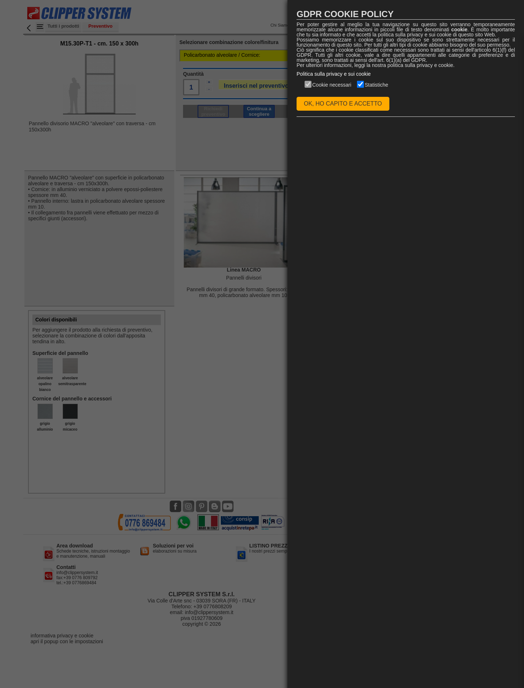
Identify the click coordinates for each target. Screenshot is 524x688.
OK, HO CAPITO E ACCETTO (343, 103)
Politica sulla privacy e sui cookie (334, 74)
